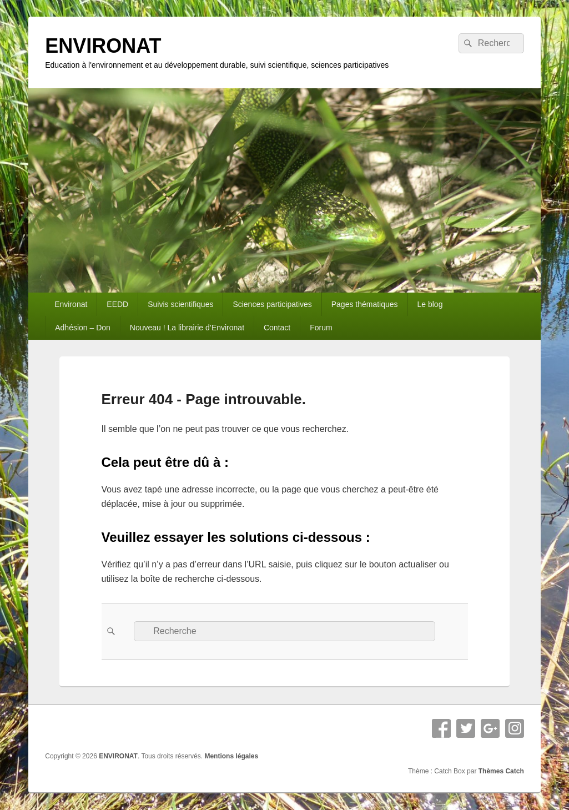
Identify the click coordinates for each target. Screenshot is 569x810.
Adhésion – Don (82, 327)
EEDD (117, 304)
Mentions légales (231, 756)
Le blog (430, 304)
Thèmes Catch (501, 771)
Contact (277, 327)
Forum (321, 327)
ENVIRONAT (103, 45)
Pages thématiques (364, 304)
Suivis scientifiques (180, 304)
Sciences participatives (272, 304)
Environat (70, 304)
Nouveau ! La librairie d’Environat (187, 327)
